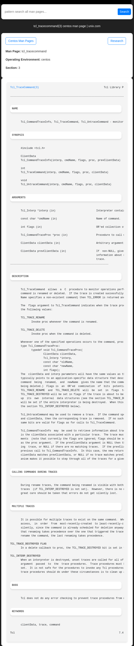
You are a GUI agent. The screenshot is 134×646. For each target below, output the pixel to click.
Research (117, 41)
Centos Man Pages (20, 41)
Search (124, 11)
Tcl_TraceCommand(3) (24, 87)
